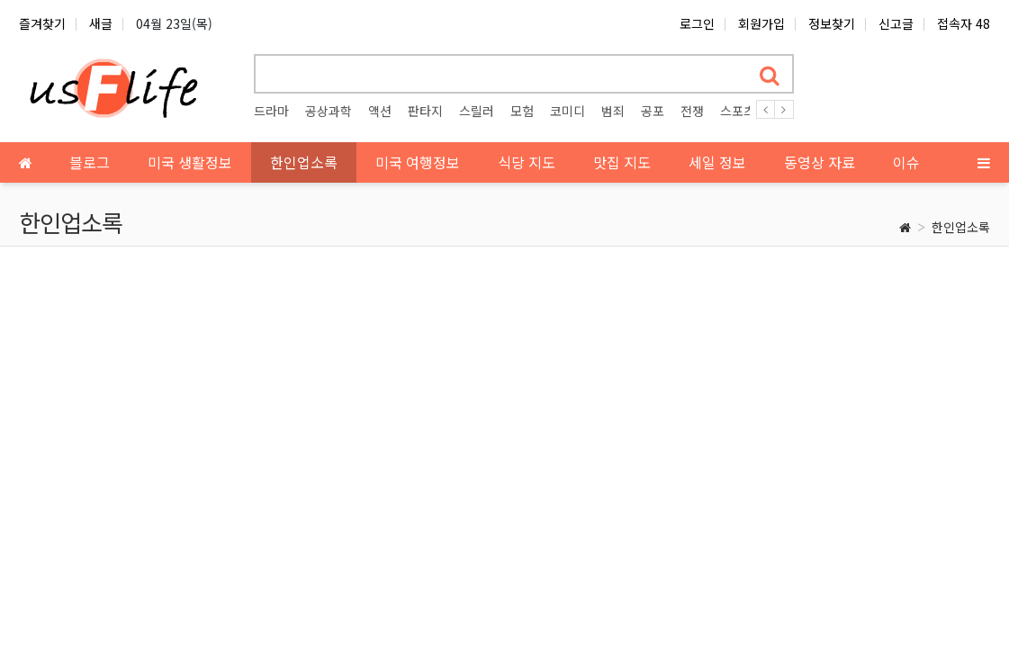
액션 (380, 111)
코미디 (567, 111)
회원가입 (761, 23)
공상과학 (328, 111)
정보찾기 (831, 23)
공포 (652, 111)
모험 (522, 111)
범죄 (613, 111)
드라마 (271, 111)
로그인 (697, 23)
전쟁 (692, 111)
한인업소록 (961, 227)
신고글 (896, 23)
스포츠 (737, 111)
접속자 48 (963, 23)
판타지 (425, 111)
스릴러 (476, 111)
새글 (101, 23)
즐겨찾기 (42, 23)
